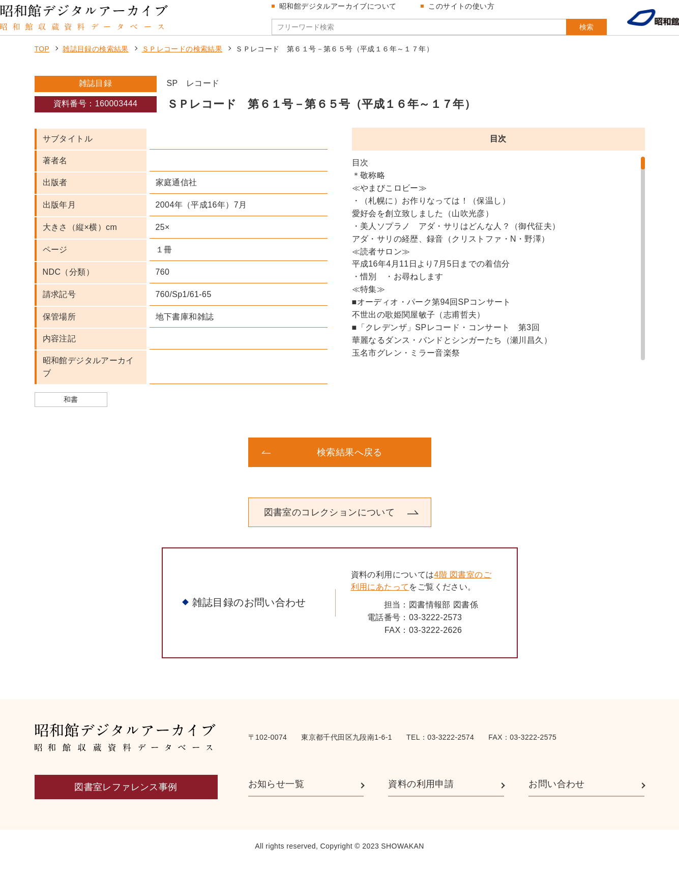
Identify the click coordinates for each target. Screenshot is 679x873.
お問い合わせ (556, 794)
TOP (42, 59)
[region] (498, 268)
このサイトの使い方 (465, 11)
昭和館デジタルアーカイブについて (341, 11)
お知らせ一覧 (276, 794)
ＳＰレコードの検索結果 (182, 59)
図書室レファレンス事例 (125, 797)
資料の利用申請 (421, 794)
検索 (566, 32)
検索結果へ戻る (349, 462)
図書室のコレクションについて (329, 522)
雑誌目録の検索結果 (96, 59)
